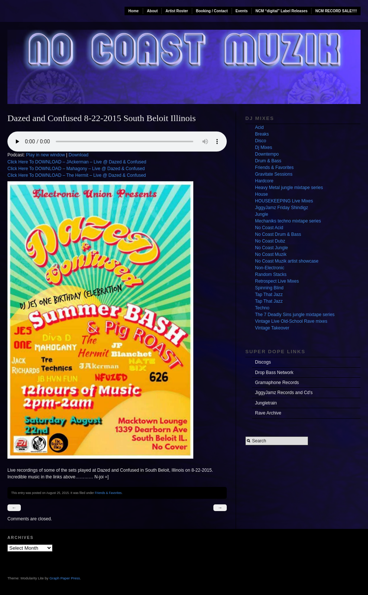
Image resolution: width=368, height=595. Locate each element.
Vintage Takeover (272, 328)
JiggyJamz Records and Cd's (284, 392)
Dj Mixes (263, 147)
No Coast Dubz (270, 241)
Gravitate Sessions (274, 174)
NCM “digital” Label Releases (281, 11)
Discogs (263, 362)
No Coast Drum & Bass (278, 234)
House (261, 194)
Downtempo (267, 154)
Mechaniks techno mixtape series (288, 221)
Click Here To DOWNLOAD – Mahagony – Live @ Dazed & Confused (76, 168)
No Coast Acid (269, 227)
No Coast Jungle (271, 247)
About (152, 11)
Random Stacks (271, 274)
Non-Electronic (269, 267)
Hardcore (264, 180)
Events (242, 11)
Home (133, 11)
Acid (259, 127)
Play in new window (45, 154)
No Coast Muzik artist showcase (287, 261)
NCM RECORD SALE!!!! (336, 11)
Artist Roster (176, 11)
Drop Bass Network (274, 372)
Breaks (262, 134)
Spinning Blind (269, 287)
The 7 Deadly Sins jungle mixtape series (295, 314)
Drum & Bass (268, 160)
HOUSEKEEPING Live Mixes (284, 201)
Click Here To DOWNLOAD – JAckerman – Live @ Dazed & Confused (76, 162)
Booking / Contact (212, 11)
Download (78, 154)
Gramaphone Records (277, 382)
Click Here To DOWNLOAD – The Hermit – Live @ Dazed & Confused (76, 175)
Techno (262, 307)
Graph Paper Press (64, 578)
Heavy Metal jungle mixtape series (289, 187)
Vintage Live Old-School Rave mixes (291, 321)
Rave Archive (268, 413)
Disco (260, 140)
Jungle (261, 214)
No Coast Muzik (271, 254)
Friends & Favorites (108, 493)
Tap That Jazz (269, 294)
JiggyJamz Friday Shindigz (281, 207)
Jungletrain (266, 403)
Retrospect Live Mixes (277, 281)
